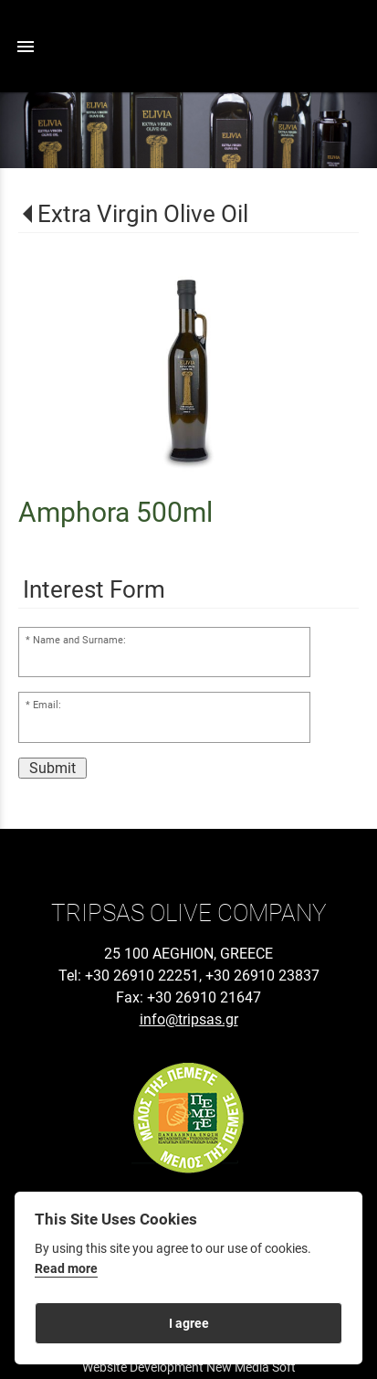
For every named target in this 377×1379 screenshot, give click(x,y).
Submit (52, 768)
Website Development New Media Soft (189, 1367)
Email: (47, 705)
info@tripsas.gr (189, 1019)
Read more (66, 1269)
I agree (189, 1323)
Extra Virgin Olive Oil (142, 214)
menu (26, 47)
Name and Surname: (79, 640)
